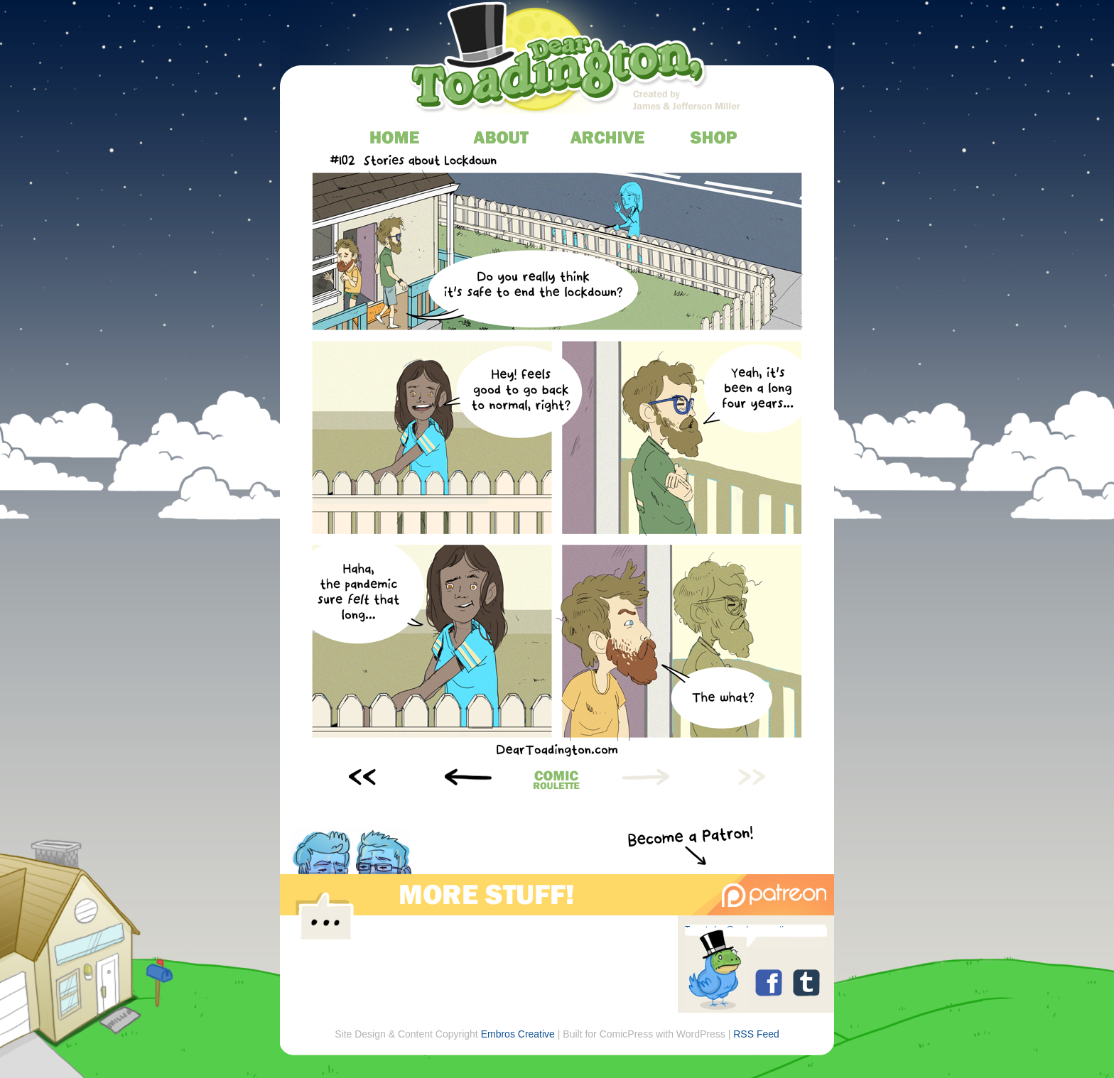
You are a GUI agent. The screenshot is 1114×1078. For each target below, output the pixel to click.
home (395, 137)
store (715, 137)
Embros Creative (518, 1034)
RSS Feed (756, 1034)
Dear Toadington (559, 60)
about (502, 137)
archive (608, 137)
